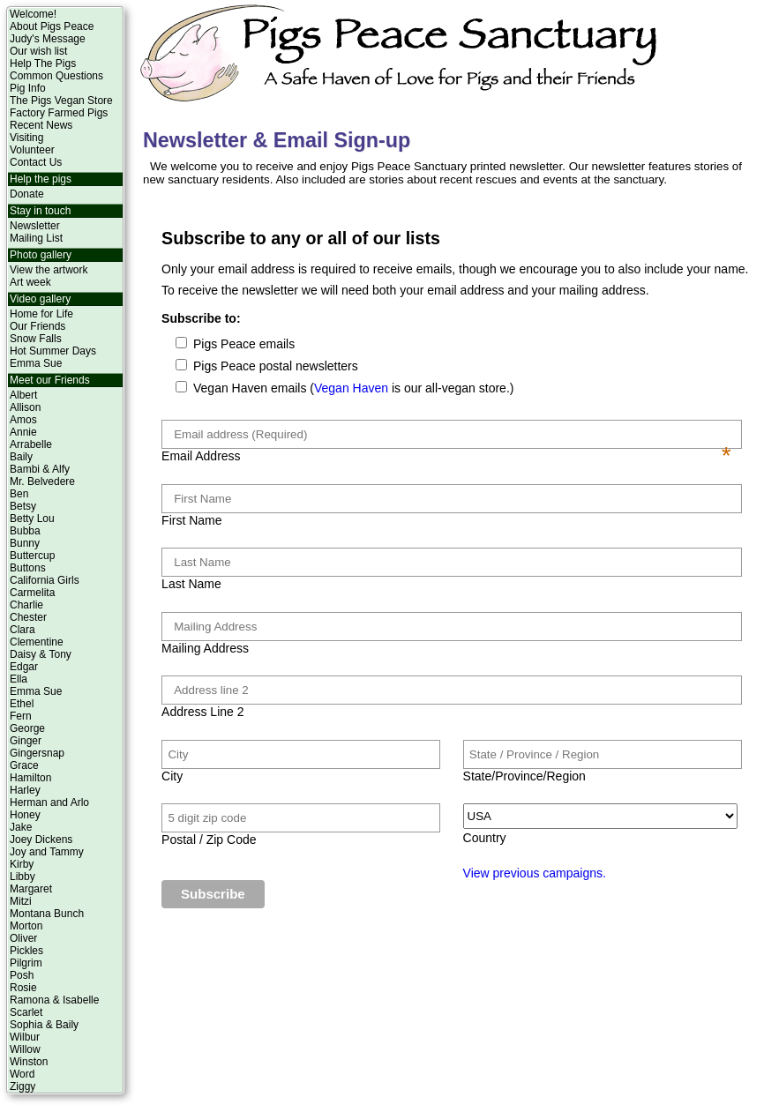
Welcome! (33, 14)
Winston (29, 1062)
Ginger (25, 741)
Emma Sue (36, 363)
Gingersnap (37, 753)
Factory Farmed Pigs (59, 113)
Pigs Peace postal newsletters (274, 366)
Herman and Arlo (49, 802)
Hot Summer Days (53, 351)
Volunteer (32, 150)
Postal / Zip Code (208, 839)
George (27, 728)
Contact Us (36, 162)
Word (22, 1074)
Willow (25, 1049)
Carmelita (32, 592)
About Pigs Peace (52, 26)
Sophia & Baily (44, 1025)
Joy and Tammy (47, 852)
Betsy (23, 506)
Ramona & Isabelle (54, 1000)
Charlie (26, 605)
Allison (25, 407)
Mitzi (21, 901)
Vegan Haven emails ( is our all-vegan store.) (351, 388)
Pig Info (28, 88)
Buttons (28, 568)
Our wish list (38, 51)
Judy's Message (48, 39)
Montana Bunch (47, 913)
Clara (22, 629)
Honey (25, 815)
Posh (22, 975)
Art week (30, 282)
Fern (21, 716)
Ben (19, 494)
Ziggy (22, 1086)
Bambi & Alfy (40, 469)
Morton (26, 926)
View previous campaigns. (534, 873)
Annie (23, 432)
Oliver (23, 938)
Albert (23, 395)
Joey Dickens (41, 839)
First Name (191, 520)
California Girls (44, 580)
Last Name (191, 584)
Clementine (37, 642)
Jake (21, 827)
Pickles (26, 950)
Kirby (22, 864)
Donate (27, 194)
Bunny (25, 543)
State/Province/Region (524, 776)
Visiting (26, 137)
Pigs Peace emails (242, 344)
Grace (24, 765)
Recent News (41, 125)
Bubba (25, 531)
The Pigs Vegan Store (61, 100)
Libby (22, 876)
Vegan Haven (351, 388)
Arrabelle (31, 444)
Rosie (23, 987)
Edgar (24, 666)
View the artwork (48, 270)
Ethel (22, 704)
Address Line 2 (202, 712)
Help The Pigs (43, 63)
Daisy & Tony (40, 654)
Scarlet (26, 1012)
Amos (23, 420)
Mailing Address (205, 648)
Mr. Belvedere (42, 481)
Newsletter (35, 226)
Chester (28, 617)
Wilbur (25, 1037)
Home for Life (41, 314)
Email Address (446, 456)
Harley (25, 790)
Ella (18, 679)
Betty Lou (32, 518)
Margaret (31, 889)
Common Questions (56, 76)
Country (484, 838)
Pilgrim (26, 963)
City (172, 776)
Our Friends (37, 326)
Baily (21, 457)
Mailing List (36, 238)
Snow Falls (36, 338)
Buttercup (32, 555)
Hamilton (30, 778)
